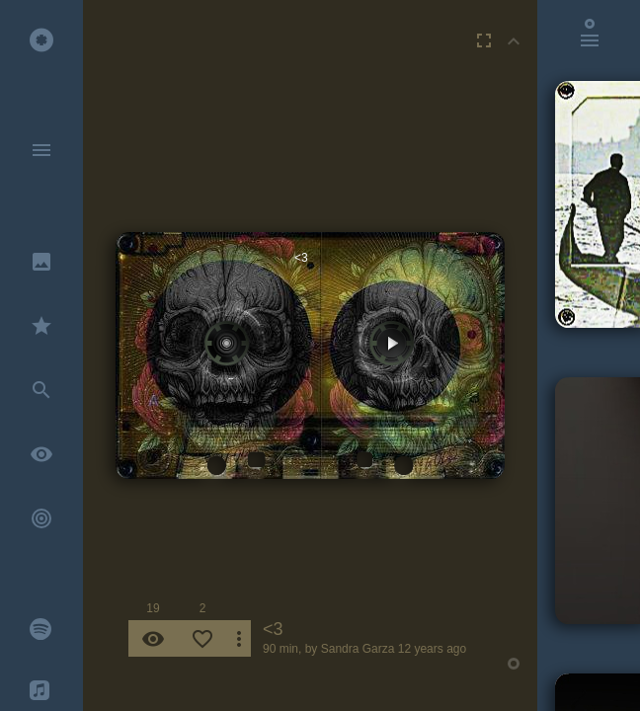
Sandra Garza (358, 649)
